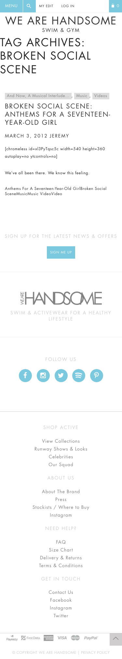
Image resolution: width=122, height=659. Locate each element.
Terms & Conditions (61, 566)
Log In (68, 6)
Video (56, 194)
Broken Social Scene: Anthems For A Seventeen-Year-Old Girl (58, 114)
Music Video (39, 194)
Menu (11, 6)
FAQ (61, 542)
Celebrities (61, 457)
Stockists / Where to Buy (61, 507)
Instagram (61, 515)
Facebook (61, 600)
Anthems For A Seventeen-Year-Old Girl (42, 189)
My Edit (46, 6)
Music (81, 96)
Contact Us (60, 592)
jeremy (59, 136)
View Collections (61, 441)
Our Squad (60, 465)
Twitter (61, 616)
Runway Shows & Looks (61, 449)
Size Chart (61, 550)
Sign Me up (61, 252)
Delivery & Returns (61, 558)
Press (61, 499)
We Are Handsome (61, 24)
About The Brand (61, 492)
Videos (100, 96)
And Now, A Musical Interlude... (38, 96)
